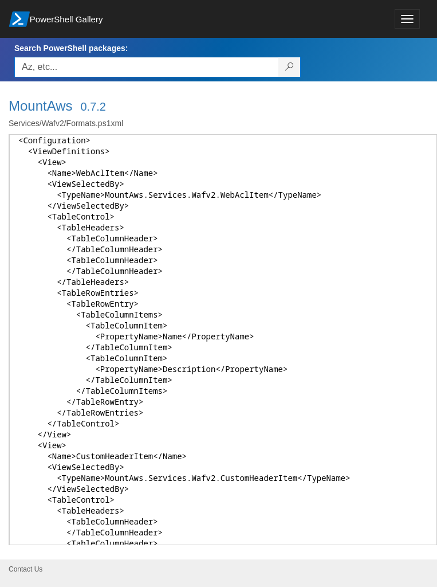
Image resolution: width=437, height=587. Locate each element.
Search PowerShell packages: (71, 48)
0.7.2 (93, 106)
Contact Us (25, 569)
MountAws (41, 106)
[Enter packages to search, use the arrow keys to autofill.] (146, 67)
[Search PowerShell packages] (289, 67)
